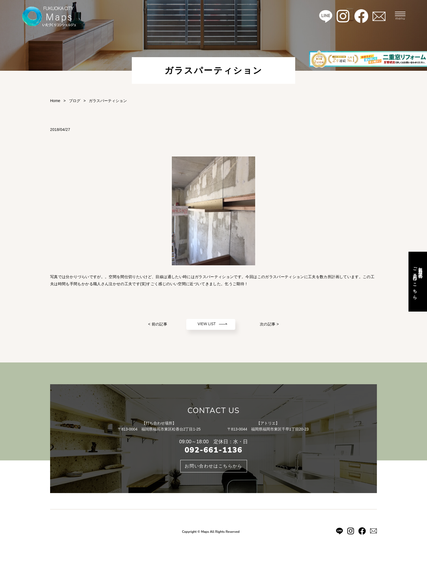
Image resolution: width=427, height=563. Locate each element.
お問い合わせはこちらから (213, 466)
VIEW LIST (207, 324)
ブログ (74, 101)
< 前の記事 (157, 324)
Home (55, 101)
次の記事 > (269, 324)
